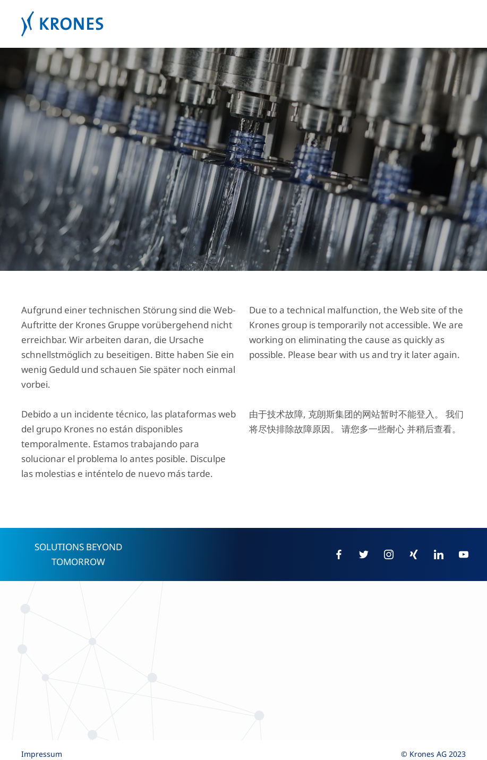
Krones (243, 24)
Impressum (41, 754)
